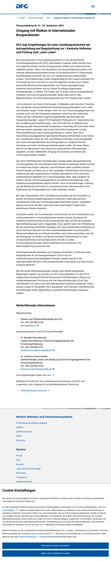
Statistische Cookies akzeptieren (55, 545)
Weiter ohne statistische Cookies (55, 553)
